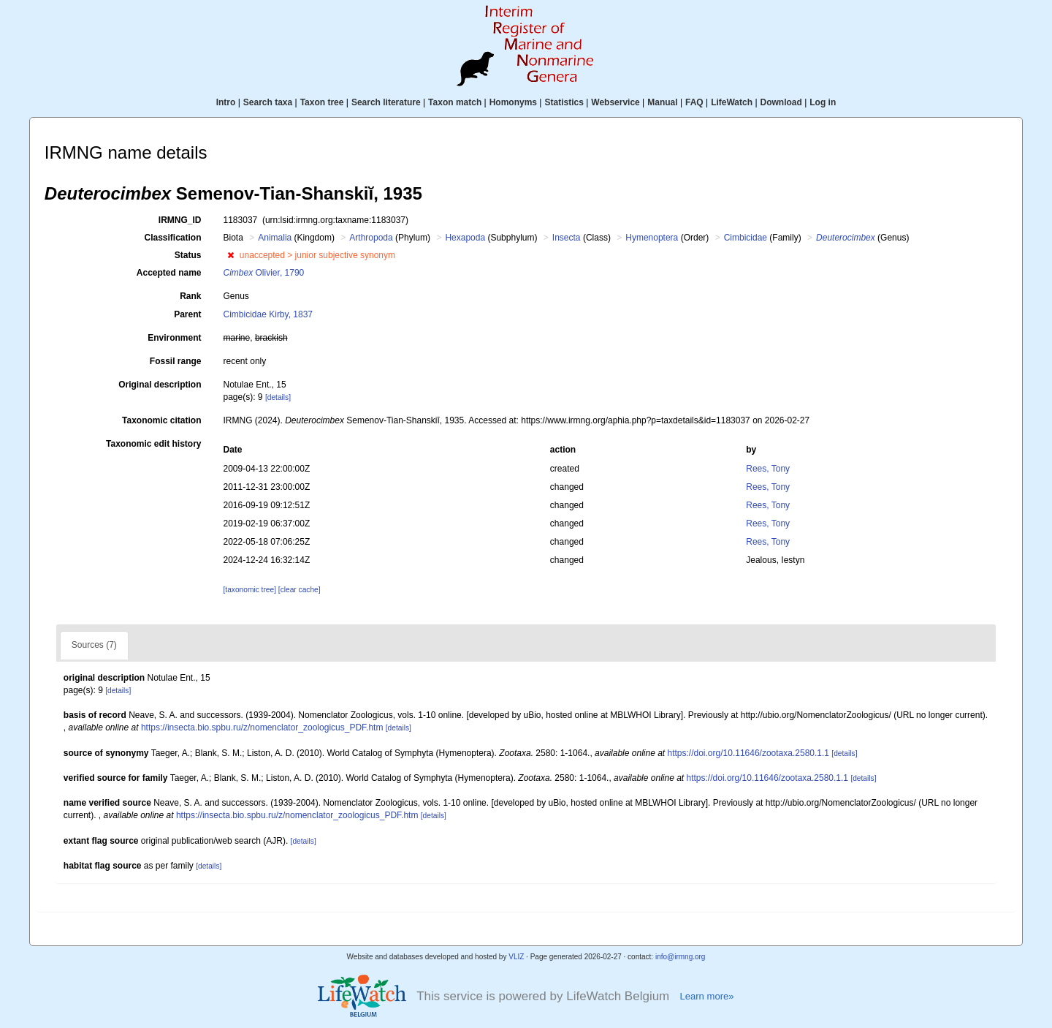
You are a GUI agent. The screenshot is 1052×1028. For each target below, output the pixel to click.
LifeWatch (731, 102)
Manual (662, 102)
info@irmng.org (680, 957)
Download (781, 102)
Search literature (386, 102)
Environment (174, 338)
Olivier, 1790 (264, 273)
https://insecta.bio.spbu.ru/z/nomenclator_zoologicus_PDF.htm (262, 727)
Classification (172, 238)
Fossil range (176, 361)
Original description (159, 384)
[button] (230, 255)
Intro (226, 102)
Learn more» (706, 996)
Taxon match (454, 102)
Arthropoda (370, 238)
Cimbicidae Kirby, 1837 (268, 314)
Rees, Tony (768, 469)
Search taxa (267, 102)
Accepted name (169, 273)
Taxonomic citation (161, 420)
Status (188, 255)
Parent (187, 314)
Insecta (566, 238)
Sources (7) (94, 645)
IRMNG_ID (180, 220)
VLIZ (516, 957)
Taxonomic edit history (153, 444)
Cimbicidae (745, 238)
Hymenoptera (651, 238)
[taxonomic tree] (250, 590)
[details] (278, 397)
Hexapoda (465, 238)
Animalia (274, 238)
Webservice (615, 102)
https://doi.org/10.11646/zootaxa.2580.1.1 (749, 753)
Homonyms (513, 102)
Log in (822, 102)
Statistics (563, 102)
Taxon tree (322, 102)
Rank (190, 296)
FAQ (694, 102)
